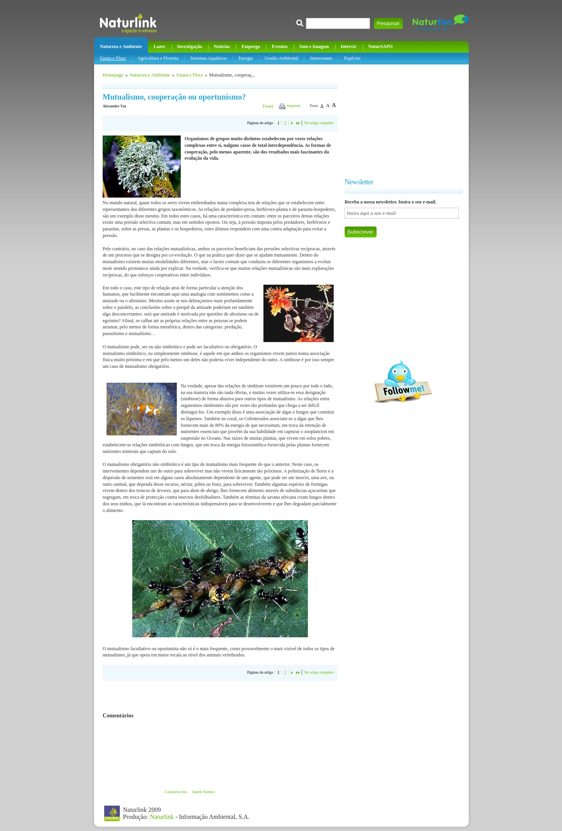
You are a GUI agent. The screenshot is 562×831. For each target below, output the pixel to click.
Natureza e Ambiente (150, 75)
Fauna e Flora (113, 58)
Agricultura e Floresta (157, 58)
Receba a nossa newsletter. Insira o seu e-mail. (390, 202)
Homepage (113, 75)
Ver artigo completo (319, 123)
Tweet (267, 106)
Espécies (352, 58)
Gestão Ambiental (281, 58)
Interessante (321, 58)
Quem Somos (203, 791)
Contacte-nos (176, 791)
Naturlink (162, 816)
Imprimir (294, 105)
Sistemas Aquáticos (208, 58)
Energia (245, 58)
